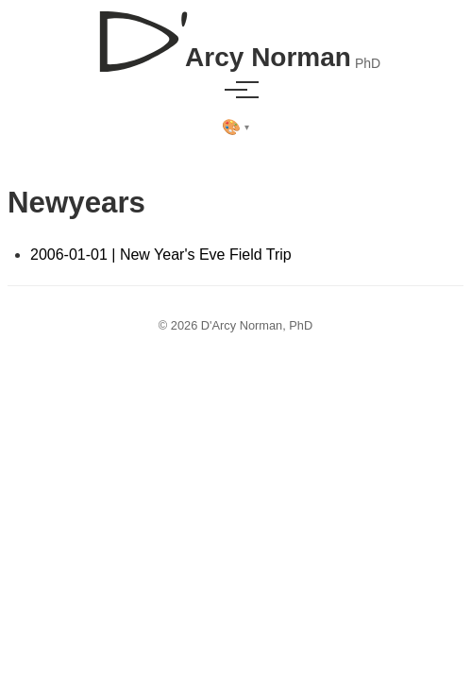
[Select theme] (235, 127)
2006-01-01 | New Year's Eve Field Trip (161, 254)
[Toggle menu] (236, 89)
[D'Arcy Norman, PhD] (235, 34)
